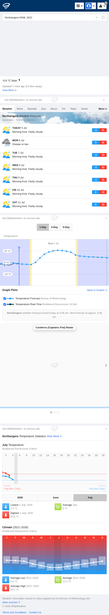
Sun (43, 108)
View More (8, 90)
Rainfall (32, 108)
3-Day (54, 227)
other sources (10, 602)
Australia (7, 119)
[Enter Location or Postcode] (54, 17)
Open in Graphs (96, 290)
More (102, 108)
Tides (73, 108)
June (55, 497)
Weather (7, 108)
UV (63, 108)
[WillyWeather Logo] (8, 6)
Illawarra (31, 119)
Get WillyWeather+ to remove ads (23, 99)
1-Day (42, 227)
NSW (19, 119)
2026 (20, 497)
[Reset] (96, 17)
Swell (84, 108)
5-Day (66, 227)
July (90, 497)
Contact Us (35, 612)
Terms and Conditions (14, 612)
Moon (54, 108)
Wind (20, 108)
